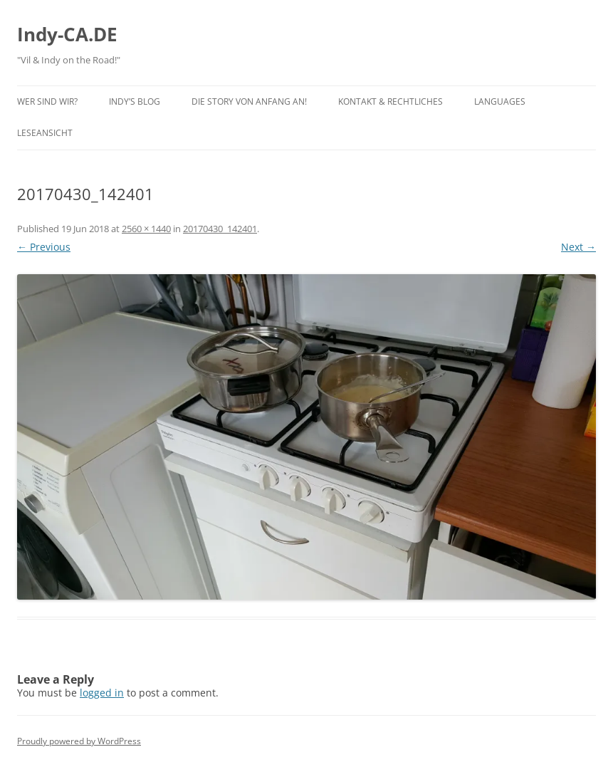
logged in (102, 692)
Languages (499, 101)
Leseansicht (45, 133)
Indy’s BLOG (134, 101)
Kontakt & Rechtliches (390, 101)
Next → (578, 247)
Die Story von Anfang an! (249, 101)
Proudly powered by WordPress (79, 741)
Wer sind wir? (47, 101)
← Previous (43, 247)
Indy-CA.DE (67, 34)
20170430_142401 (220, 228)
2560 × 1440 (146, 228)
